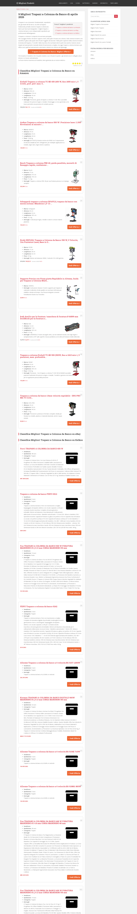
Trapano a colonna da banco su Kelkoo (67, 33)
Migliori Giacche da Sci (97, 38)
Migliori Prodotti (27, 3)
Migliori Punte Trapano (97, 28)
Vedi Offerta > (74, 109)
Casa (71, 3)
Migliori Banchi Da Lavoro (98, 35)
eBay (92, 55)
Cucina (78, 3)
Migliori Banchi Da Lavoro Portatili (101, 42)
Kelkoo (93, 58)
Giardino (95, 3)
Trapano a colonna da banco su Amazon (67, 27)
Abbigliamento (63, 3)
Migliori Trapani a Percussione (99, 24)
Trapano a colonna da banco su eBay (66, 30)
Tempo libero (114, 3)
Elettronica (86, 3)
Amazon (93, 51)
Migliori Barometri (96, 31)
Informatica (104, 3)
